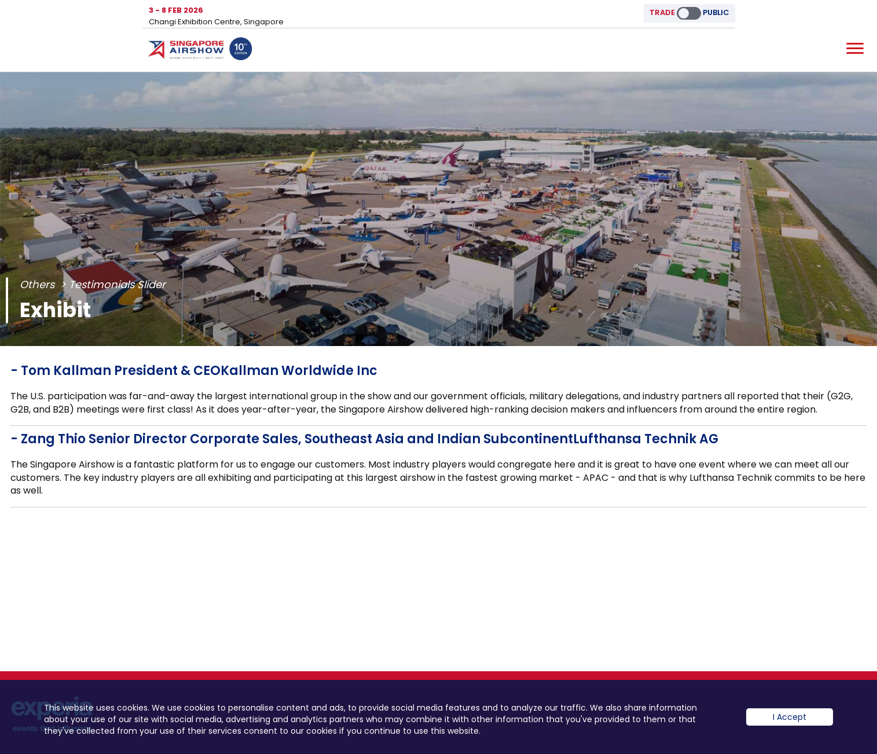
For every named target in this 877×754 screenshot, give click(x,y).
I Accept (789, 717)
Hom (200, 51)
